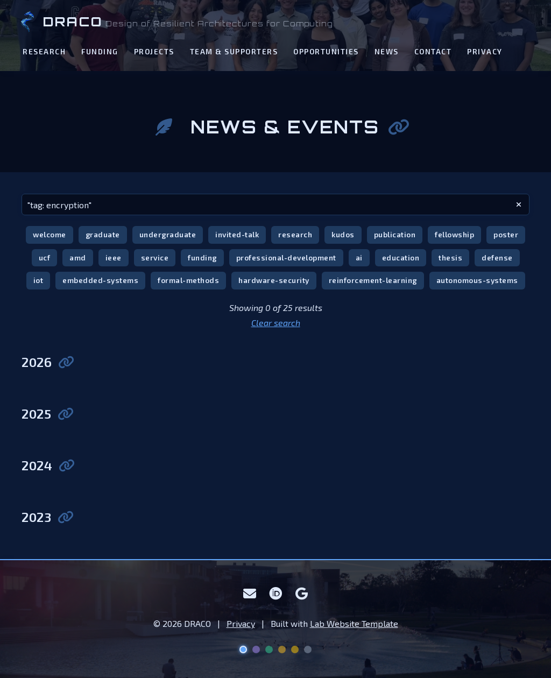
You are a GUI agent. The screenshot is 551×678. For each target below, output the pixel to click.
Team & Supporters (234, 51)
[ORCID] (275, 593)
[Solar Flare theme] (282, 649)
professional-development (286, 257)
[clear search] (518, 204)
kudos (343, 234)
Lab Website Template (354, 623)
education (401, 257)
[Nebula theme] (256, 649)
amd (77, 257)
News (387, 51)
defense (497, 257)
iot (38, 280)
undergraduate (167, 234)
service (155, 257)
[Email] (250, 593)
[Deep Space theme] (243, 649)
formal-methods (188, 280)
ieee (113, 257)
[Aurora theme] (269, 649)
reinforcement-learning (373, 280)
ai (359, 257)
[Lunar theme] (308, 649)
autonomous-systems (477, 280)
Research (44, 51)
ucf (45, 257)
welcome (49, 234)
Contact (433, 51)
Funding (99, 51)
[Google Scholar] (302, 593)
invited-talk (237, 234)
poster (505, 234)
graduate (103, 234)
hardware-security (273, 280)
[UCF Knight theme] (295, 649)
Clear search (275, 322)
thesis (450, 257)
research (295, 234)
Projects (154, 51)
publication (395, 234)
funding (202, 257)
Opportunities (326, 51)
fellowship (454, 234)
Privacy (485, 51)
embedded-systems (100, 280)
